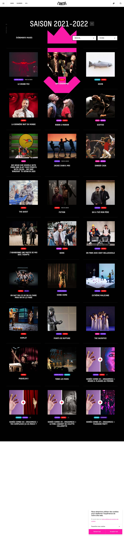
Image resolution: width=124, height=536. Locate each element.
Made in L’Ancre (28, 79)
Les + (26, 3)
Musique (97, 417)
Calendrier (19, 3)
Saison (12, 3)
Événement (103, 417)
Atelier (26, 291)
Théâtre (62, 79)
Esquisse (97, 79)
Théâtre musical (19, 79)
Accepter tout (114, 531)
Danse (97, 120)
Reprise (59, 120)
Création (57, 161)
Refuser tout (97, 531)
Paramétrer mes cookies (105, 526)
